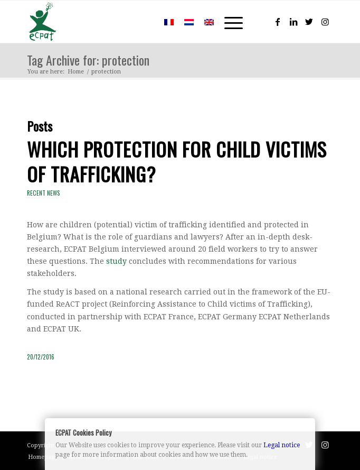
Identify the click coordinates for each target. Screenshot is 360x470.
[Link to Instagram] (325, 22)
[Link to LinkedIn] (293, 22)
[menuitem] (143, 22)
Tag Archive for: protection (88, 59)
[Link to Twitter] (309, 22)
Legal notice (281, 445)
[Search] (143, 22)
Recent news (43, 193)
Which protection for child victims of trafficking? (177, 161)
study (116, 261)
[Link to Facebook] (278, 22)
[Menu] (228, 22)
